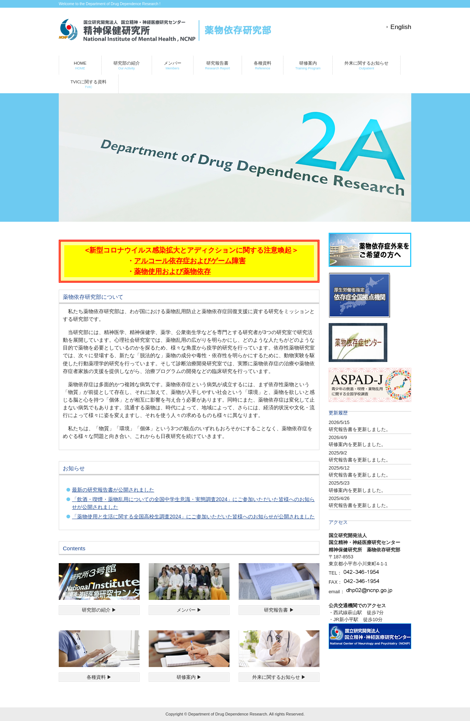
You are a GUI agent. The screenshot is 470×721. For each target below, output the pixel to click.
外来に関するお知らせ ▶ (279, 677)
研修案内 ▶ (189, 677)
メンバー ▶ (189, 610)
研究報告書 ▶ (279, 610)
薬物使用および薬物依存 (172, 271)
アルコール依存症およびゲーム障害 (190, 261)
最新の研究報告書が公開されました (113, 490)
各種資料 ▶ (99, 677)
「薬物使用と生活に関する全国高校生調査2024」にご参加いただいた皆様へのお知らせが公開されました (193, 516)
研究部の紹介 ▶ (99, 610)
